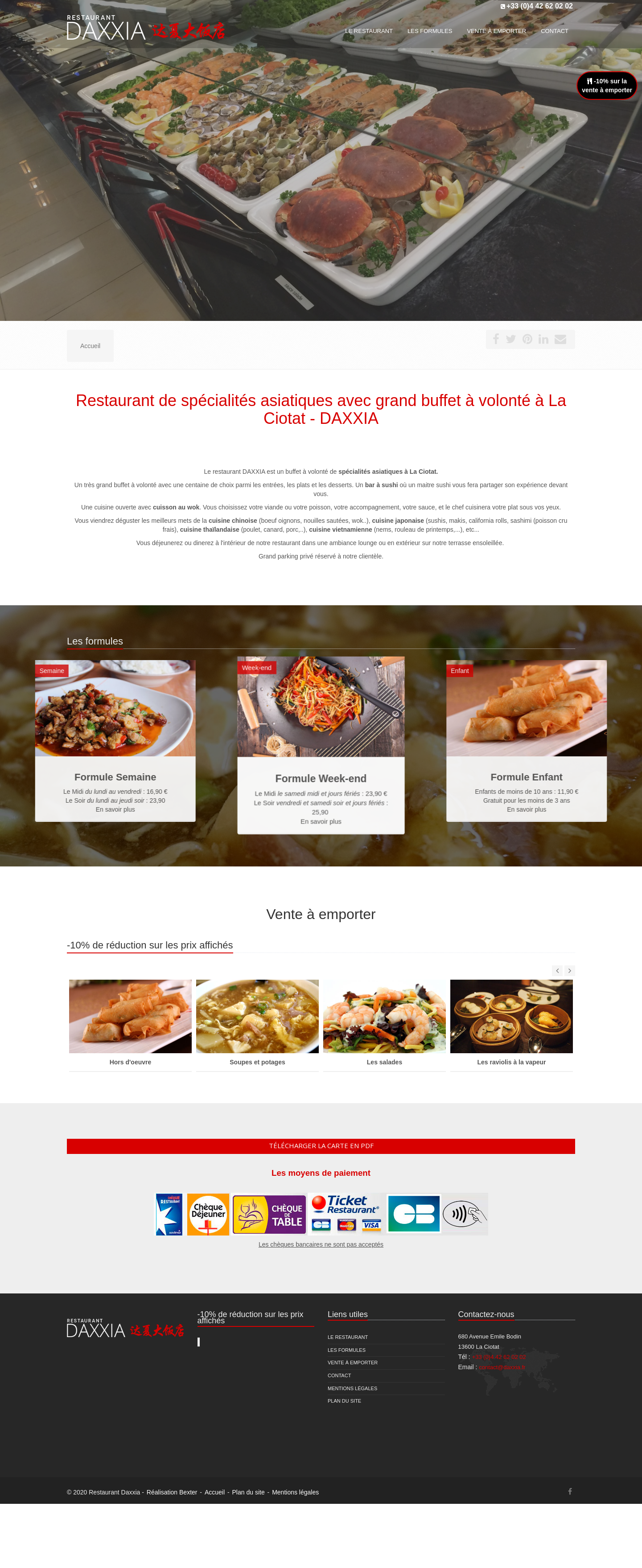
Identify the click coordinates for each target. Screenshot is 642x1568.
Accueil (215, 1492)
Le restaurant (348, 1337)
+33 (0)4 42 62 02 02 (539, 6)
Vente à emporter (353, 1362)
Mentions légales (352, 1388)
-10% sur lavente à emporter (607, 86)
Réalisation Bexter (172, 1492)
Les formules (347, 1350)
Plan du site (344, 1401)
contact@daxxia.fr (502, 1367)
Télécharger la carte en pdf (321, 1145)
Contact (339, 1375)
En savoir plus (321, 791)
